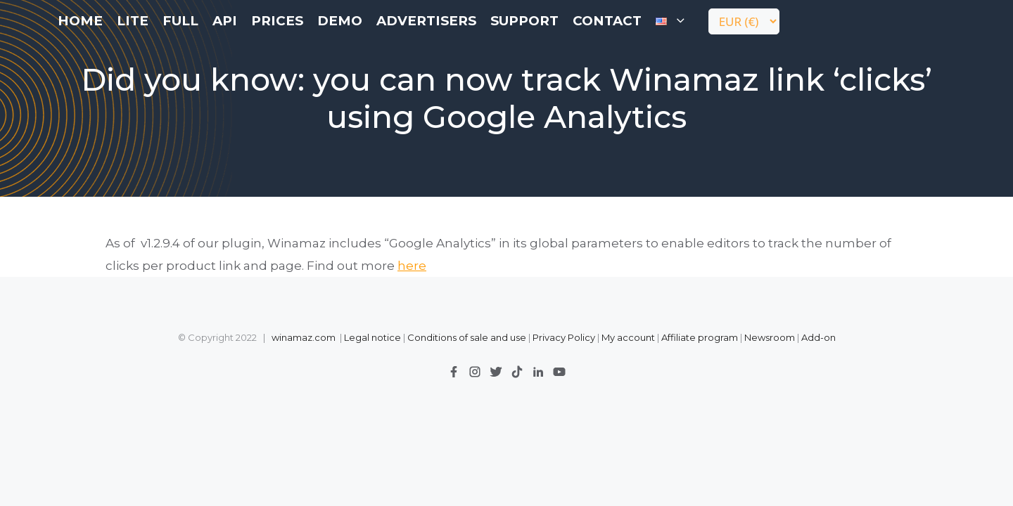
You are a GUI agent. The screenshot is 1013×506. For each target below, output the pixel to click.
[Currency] (743, 21)
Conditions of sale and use (466, 337)
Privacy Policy (565, 337)
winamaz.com (304, 337)
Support (524, 21)
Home (80, 21)
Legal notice (372, 337)
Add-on (818, 337)
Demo (339, 21)
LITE (132, 21)
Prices (277, 21)
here (411, 266)
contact (607, 21)
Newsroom (769, 337)
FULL (180, 21)
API (224, 21)
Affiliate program (699, 337)
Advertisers (426, 21)
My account (628, 337)
